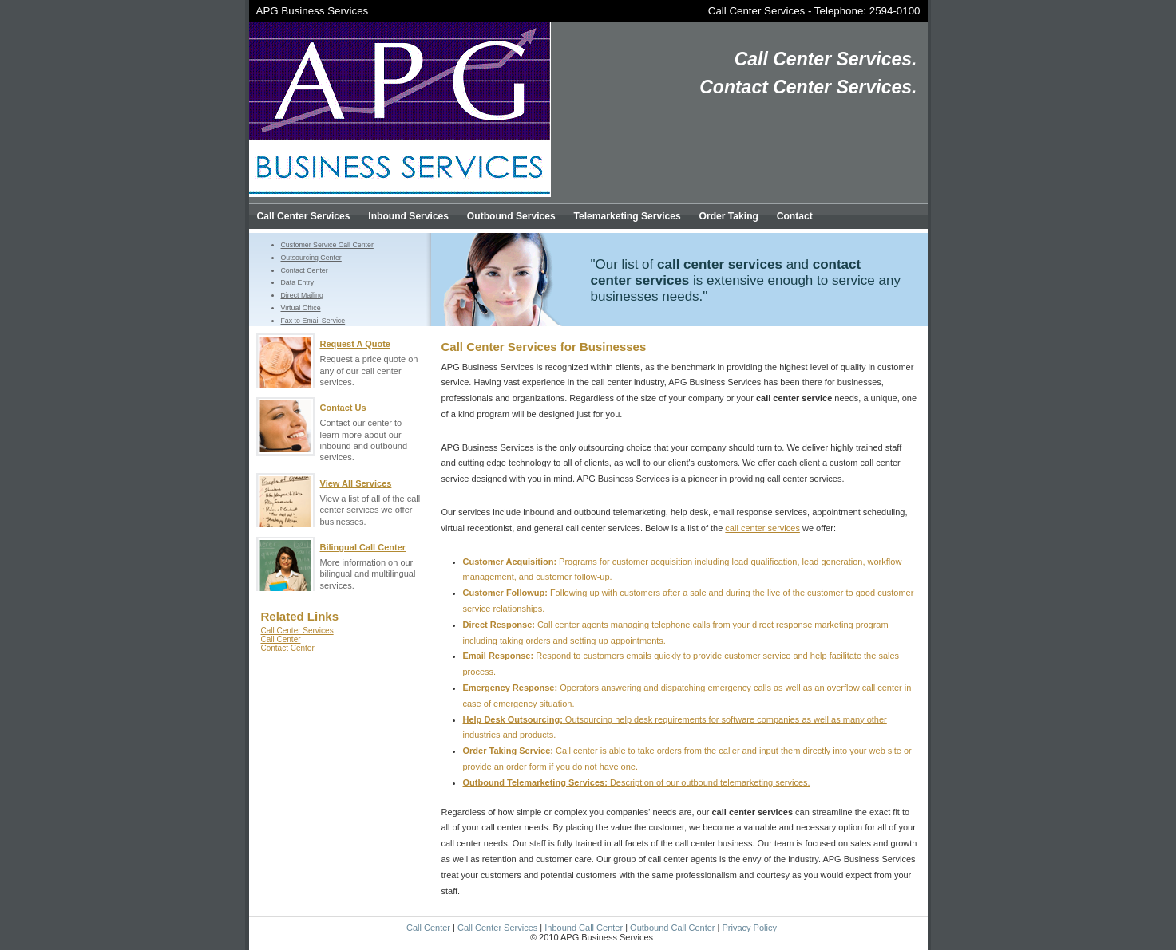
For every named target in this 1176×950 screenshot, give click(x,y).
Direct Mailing (302, 295)
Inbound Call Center (583, 927)
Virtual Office (301, 308)
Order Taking (728, 216)
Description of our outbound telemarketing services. (636, 782)
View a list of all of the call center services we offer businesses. (372, 499)
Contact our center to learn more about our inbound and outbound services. (372, 429)
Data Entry (298, 282)
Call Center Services (756, 11)
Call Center (281, 639)
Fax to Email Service (313, 321)
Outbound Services (511, 216)
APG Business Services (312, 11)
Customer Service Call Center (327, 245)
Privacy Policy (750, 927)
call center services (762, 528)
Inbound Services (408, 216)
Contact (795, 216)
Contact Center (304, 270)
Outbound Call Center (672, 927)
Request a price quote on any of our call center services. (372, 360)
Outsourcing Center (311, 258)
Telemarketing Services (627, 216)
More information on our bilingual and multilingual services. (372, 563)
